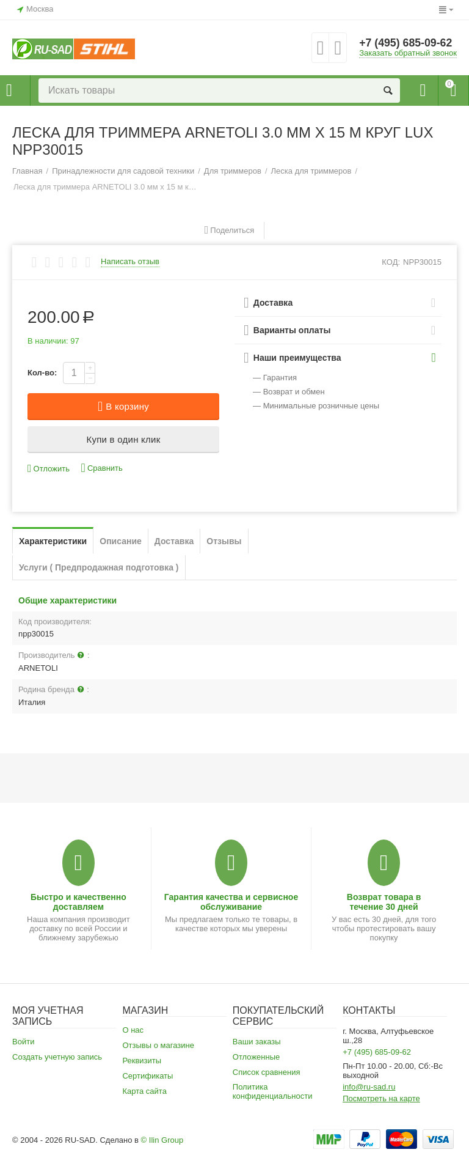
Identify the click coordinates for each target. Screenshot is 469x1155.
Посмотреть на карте (381, 1098)
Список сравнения (266, 1072)
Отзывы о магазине (158, 1045)
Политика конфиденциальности (273, 1091)
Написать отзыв (130, 261)
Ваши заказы (257, 1041)
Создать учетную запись (57, 1056)
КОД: (391, 262)
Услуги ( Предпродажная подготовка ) (99, 567)
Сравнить (102, 468)
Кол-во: (42, 372)
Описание (121, 541)
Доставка (174, 541)
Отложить (48, 468)
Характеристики (53, 541)
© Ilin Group (162, 1140)
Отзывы (223, 541)
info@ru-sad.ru (369, 1086)
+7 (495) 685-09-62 (406, 43)
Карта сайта (144, 1091)
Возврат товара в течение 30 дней (384, 902)
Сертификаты (147, 1075)
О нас (133, 1030)
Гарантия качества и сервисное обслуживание (231, 902)
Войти (23, 1041)
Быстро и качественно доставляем (78, 902)
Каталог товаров (9, 90)
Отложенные (256, 1056)
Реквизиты (141, 1060)
